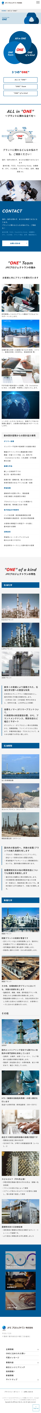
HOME (4, 11)
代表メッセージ (12, 1357)
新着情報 (10, 1375)
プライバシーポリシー (12, 1392)
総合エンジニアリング (15, 1367)
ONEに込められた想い (15, 1353)
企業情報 (10, 1349)
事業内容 (10, 1362)
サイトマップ (11, 1379)
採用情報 (10, 1371)
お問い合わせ (15, 243)
